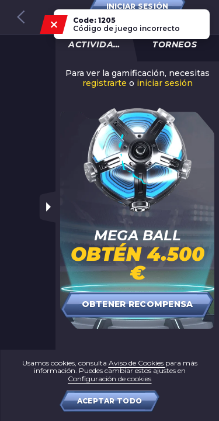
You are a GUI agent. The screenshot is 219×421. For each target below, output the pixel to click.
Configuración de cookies (109, 378)
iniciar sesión (165, 83)
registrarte (104, 83)
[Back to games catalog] (21, 17)
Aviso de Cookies (137, 362)
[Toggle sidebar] (47, 207)
